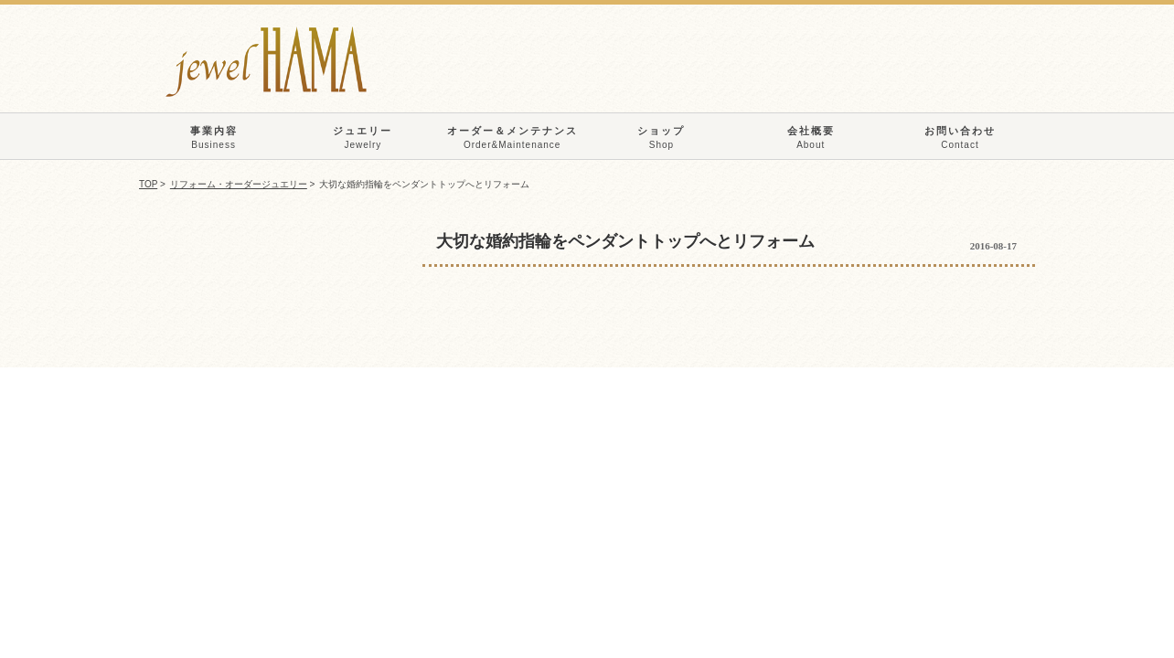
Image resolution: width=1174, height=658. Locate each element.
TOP (148, 184)
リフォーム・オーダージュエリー (238, 184)
